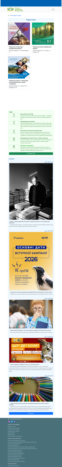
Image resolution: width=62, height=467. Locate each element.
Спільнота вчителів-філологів (14, 443)
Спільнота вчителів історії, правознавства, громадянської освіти (22, 448)
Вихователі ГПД (11, 434)
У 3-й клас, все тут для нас (13, 429)
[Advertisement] (32, 3)
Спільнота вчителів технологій (14, 450)
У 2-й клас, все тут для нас (13, 428)
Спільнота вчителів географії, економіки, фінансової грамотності (22, 442)
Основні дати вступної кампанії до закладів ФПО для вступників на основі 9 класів (31, 292)
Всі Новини (31, 413)
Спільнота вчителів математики (15, 454)
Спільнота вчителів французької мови (16, 461)
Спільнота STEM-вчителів (13, 459)
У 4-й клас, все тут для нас (13, 431)
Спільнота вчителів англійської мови (16, 453)
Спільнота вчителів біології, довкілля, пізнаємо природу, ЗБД (21, 446)
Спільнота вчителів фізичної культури (16, 458)
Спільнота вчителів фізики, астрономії (16, 440)
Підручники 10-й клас (15, 15)
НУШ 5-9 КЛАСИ (11, 433)
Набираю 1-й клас (12, 426)
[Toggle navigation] (53, 9)
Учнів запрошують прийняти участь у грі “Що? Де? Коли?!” (24, 364)
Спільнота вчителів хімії (13, 445)
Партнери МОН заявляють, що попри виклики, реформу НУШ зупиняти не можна (30, 330)
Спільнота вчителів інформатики (15, 451)
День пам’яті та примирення (26, 145)
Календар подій (31, 153)
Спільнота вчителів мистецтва (14, 456)
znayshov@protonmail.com (13, 465)
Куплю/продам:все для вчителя (15, 436)
